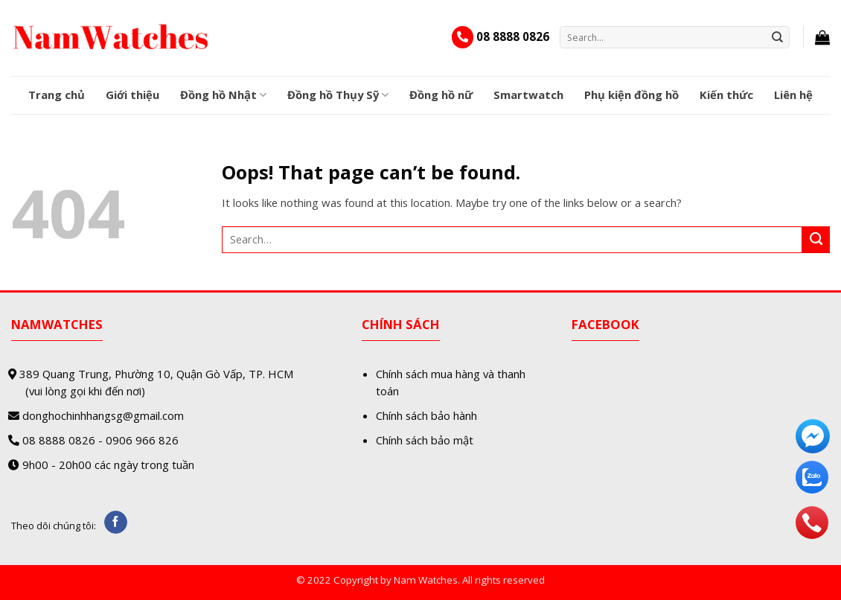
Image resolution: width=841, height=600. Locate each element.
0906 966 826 (142, 440)
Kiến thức (726, 94)
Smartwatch (528, 94)
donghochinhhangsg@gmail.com (103, 415)
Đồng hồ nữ (441, 94)
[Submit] (778, 36)
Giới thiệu (132, 94)
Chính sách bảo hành (426, 415)
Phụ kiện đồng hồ (631, 94)
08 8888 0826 (512, 36)
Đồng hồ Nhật (223, 94)
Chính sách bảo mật (424, 440)
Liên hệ (793, 94)
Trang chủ (56, 94)
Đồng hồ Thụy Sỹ (337, 94)
